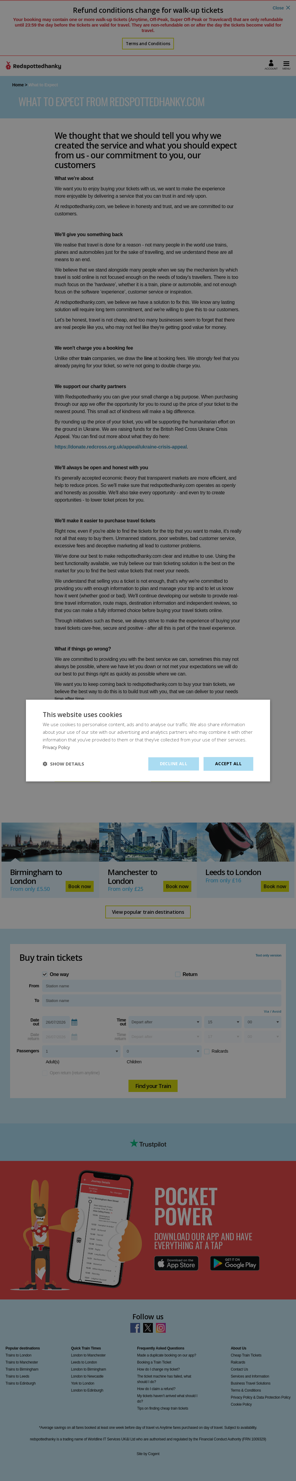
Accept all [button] (228, 763)
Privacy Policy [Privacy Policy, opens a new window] (56, 747)
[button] (63, 764)
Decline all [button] (173, 763)
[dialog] (148, 740)
